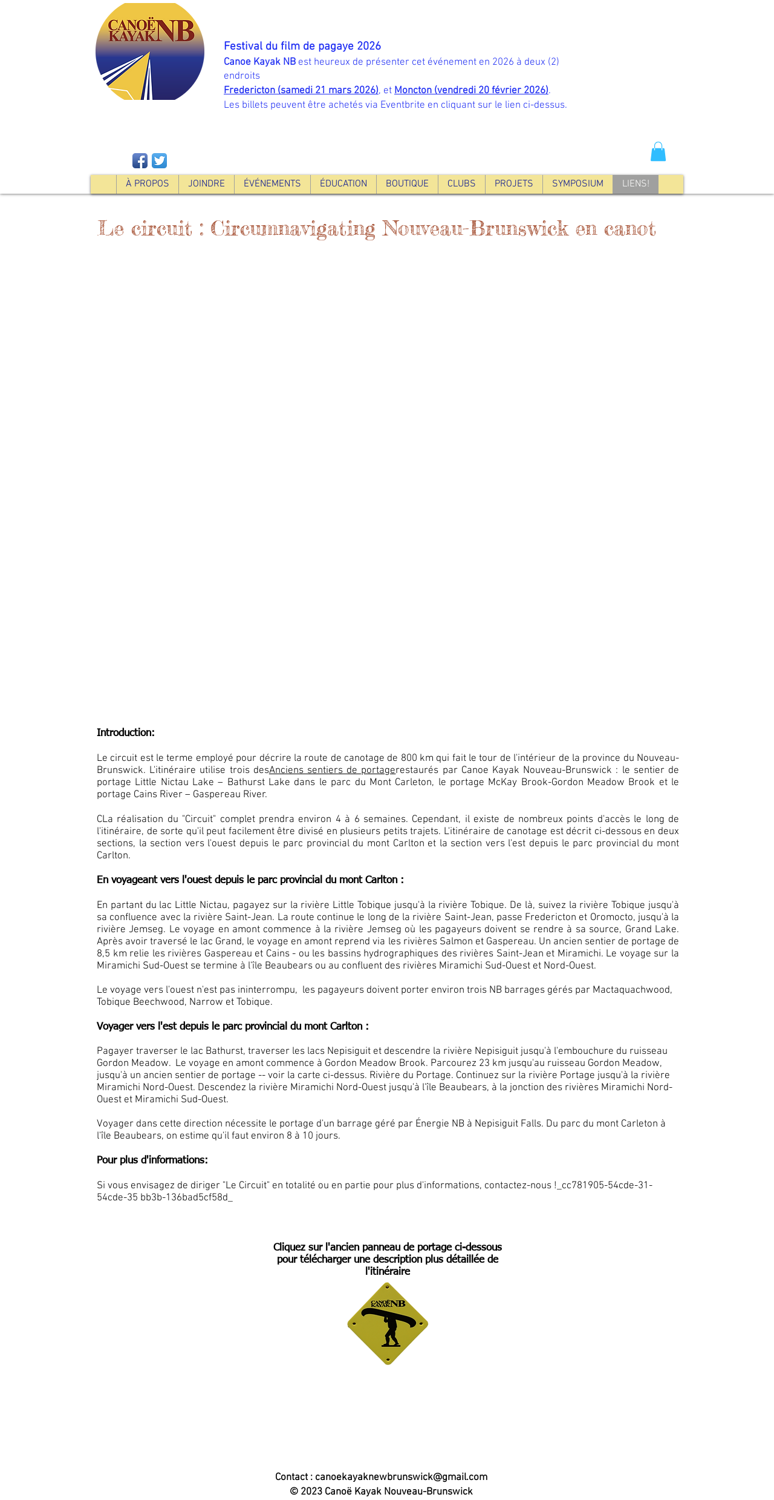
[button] (658, 151)
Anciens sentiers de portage (332, 771)
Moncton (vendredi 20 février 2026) (471, 91)
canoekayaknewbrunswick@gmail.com (401, 1478)
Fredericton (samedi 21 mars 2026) (301, 91)
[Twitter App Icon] (159, 160)
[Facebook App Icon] (140, 160)
